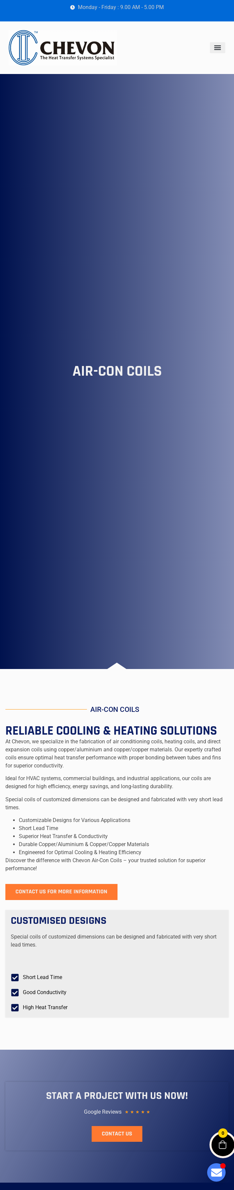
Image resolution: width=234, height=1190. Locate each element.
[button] (217, 47)
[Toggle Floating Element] (216, 1172)
